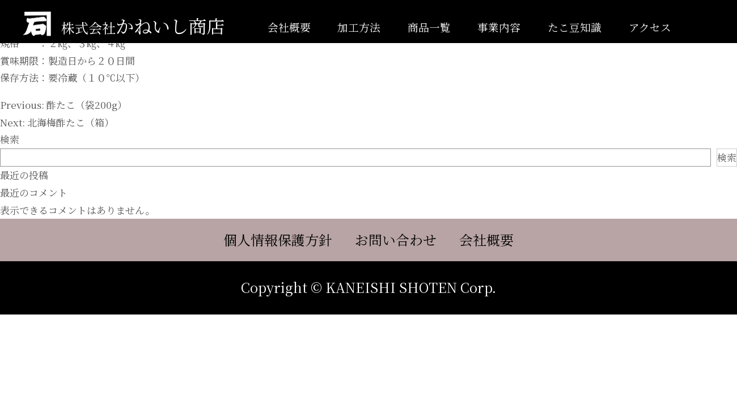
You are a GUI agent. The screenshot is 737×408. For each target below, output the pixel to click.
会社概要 (289, 27)
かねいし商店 (143, 25)
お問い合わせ (396, 240)
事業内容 (498, 27)
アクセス (650, 27)
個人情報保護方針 (277, 240)
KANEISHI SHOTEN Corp (408, 287)
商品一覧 (429, 27)
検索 (9, 139)
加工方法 (358, 27)
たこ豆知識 (575, 27)
